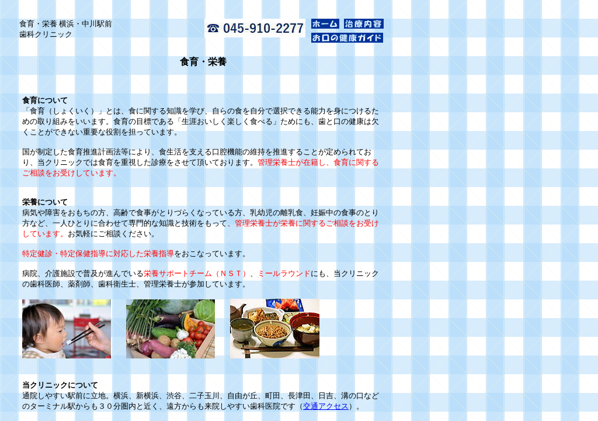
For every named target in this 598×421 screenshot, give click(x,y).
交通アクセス (326, 406)
